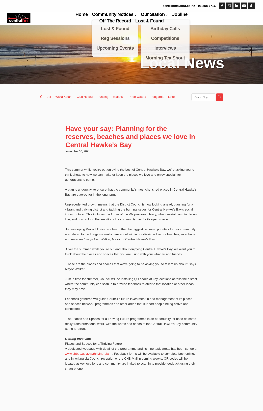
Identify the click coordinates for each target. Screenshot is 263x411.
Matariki (118, 96)
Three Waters (137, 96)
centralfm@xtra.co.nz (179, 6)
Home (81, 14)
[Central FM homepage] (32, 18)
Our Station (154, 14)
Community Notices (114, 14)
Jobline (180, 14)
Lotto (171, 96)
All (49, 96)
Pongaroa (157, 96)
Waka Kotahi (63, 96)
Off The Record (115, 20)
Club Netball (85, 96)
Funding (103, 96)
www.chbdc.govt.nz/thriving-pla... (88, 353)
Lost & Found (149, 20)
